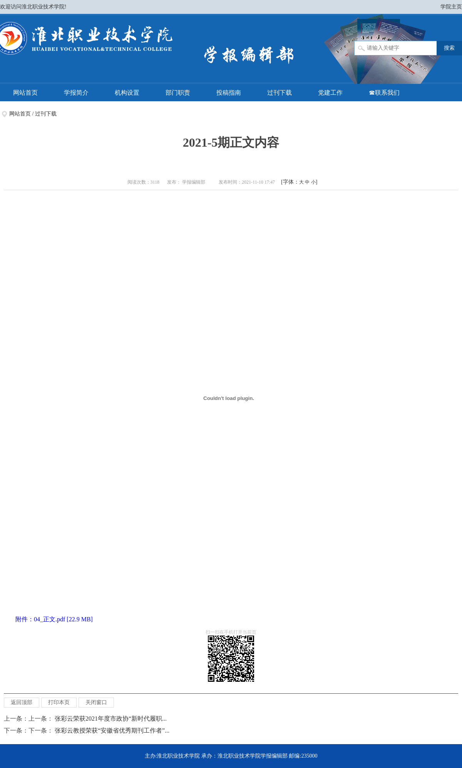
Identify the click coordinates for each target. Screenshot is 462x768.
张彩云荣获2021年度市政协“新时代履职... (111, 718)
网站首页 (25, 92)
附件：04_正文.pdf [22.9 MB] (54, 619)
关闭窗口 (96, 702)
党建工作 (330, 92)
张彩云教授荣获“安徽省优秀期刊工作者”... (112, 730)
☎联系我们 (384, 92)
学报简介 (76, 92)
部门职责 (178, 92)
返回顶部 (21, 702)
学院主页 (451, 7)
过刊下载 (279, 92)
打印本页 (59, 702)
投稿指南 (228, 92)
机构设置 (127, 92)
